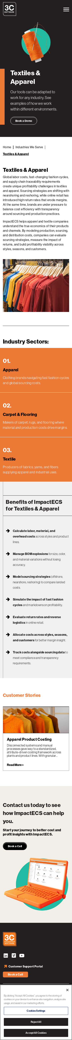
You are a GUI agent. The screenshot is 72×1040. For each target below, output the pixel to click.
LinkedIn (6, 956)
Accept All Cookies (36, 1032)
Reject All (36, 1021)
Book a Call (15, 974)
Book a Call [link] (15, 846)
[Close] (67, 990)
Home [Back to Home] (7, 147)
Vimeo (14, 956)
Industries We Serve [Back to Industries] (29, 147)
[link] (36, 720)
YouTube (22, 956)
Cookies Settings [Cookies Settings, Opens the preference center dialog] (36, 1010)
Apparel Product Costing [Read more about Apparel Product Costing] (29, 739)
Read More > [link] (15, 765)
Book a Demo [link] (23, 121)
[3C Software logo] (9, 15)
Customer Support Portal (25, 966)
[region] (36, 1012)
